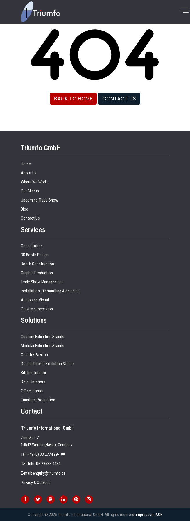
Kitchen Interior (33, 372)
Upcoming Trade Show (39, 200)
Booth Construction (37, 264)
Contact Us (30, 218)
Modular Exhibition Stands (42, 345)
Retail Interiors (33, 381)
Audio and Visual (35, 300)
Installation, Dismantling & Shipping (50, 291)
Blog (24, 209)
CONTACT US (119, 98)
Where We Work (34, 182)
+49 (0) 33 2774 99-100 (46, 454)
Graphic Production (37, 273)
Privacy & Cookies (36, 482)
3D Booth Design (35, 254)
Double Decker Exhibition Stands (48, 363)
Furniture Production (38, 400)
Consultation (32, 245)
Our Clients (30, 191)
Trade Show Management (42, 282)
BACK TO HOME (73, 98)
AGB (158, 514)
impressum (145, 514)
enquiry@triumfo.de (49, 473)
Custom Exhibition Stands (42, 336)
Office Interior (32, 390)
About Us (29, 173)
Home (26, 164)
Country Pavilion (34, 354)
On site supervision (37, 309)
